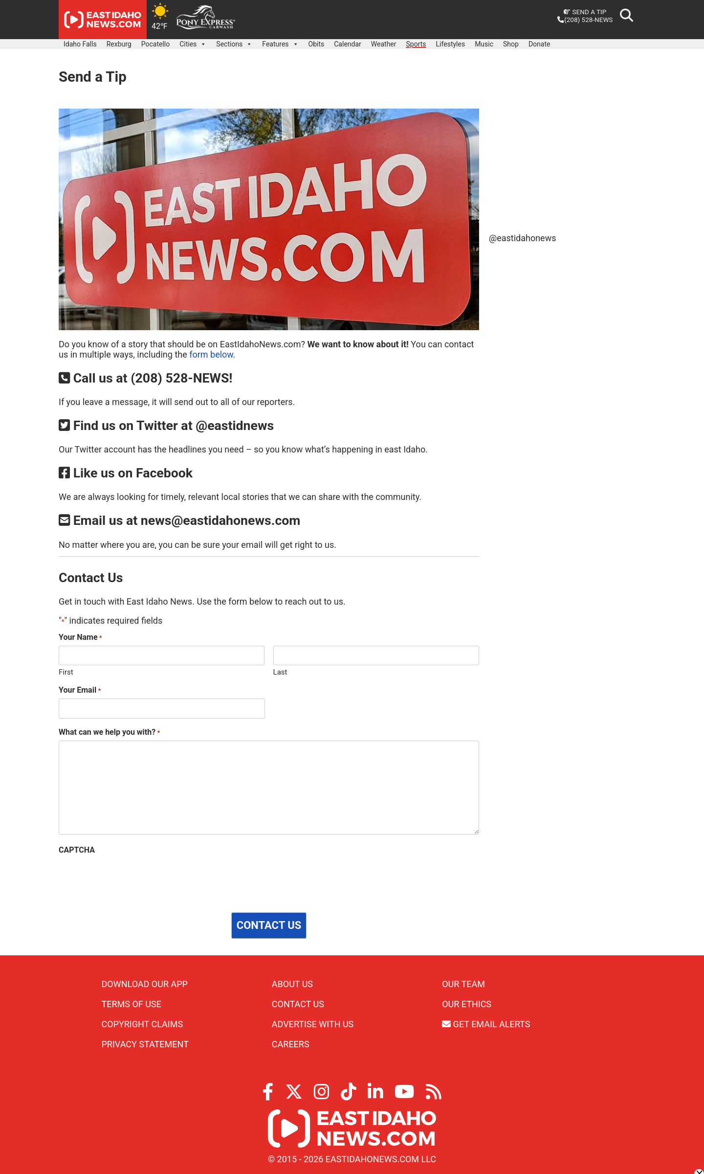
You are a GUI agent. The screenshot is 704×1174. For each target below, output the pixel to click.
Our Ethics (466, 1004)
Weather (383, 44)
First (66, 672)
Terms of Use (131, 1004)
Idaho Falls (80, 44)
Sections (234, 41)
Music (484, 44)
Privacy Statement (145, 1044)
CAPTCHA (77, 850)
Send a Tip (585, 12)
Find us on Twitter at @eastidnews (166, 425)
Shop (511, 44)
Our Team (463, 984)
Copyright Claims (142, 1024)
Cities (192, 41)
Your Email (80, 690)
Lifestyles (450, 44)
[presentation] (133, 877)
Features (280, 41)
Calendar (347, 44)
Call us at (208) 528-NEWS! (146, 378)
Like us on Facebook (126, 473)
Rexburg (119, 44)
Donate (539, 44)
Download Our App (145, 984)
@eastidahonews (522, 238)
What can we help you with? (109, 732)
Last (280, 672)
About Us (292, 984)
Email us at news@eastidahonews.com (179, 520)
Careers (290, 1044)
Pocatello (155, 44)
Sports (416, 44)
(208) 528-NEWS (585, 19)
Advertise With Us (312, 1024)
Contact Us (298, 1004)
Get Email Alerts (486, 1024)
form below (211, 354)
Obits (316, 44)
